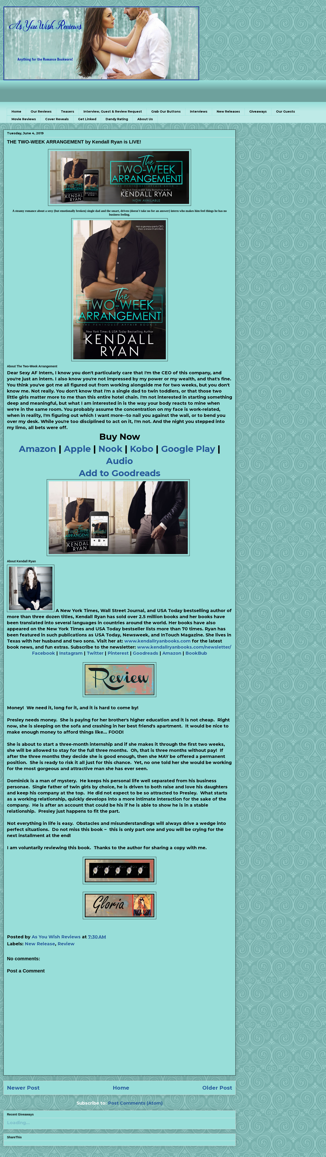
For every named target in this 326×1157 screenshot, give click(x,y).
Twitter (95, 653)
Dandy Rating (117, 119)
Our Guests (285, 111)
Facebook (43, 653)
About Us (145, 119)
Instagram (71, 653)
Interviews (198, 111)
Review (66, 943)
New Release (40, 943)
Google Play (188, 448)
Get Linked (87, 119)
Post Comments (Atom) (135, 1103)
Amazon (37, 448)
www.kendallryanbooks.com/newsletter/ (184, 647)
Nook (110, 448)
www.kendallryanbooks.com (157, 641)
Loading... (18, 1122)
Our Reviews (41, 111)
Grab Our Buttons (166, 111)
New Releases (228, 111)
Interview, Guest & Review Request (112, 111)
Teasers (67, 111)
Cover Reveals (57, 119)
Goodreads (145, 653)
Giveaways (258, 111)
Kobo (141, 448)
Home (16, 111)
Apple (77, 448)
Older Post (217, 1088)
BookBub (196, 653)
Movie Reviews (24, 119)
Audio (119, 461)
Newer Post (23, 1088)
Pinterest (118, 653)
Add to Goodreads (119, 473)
